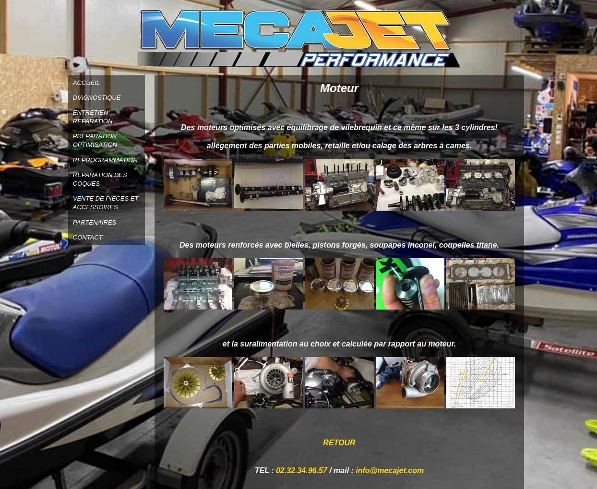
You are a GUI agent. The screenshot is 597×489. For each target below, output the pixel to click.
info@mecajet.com (390, 470)
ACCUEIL (86, 82)
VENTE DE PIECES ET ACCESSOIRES (106, 203)
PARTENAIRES (95, 222)
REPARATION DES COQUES (100, 179)
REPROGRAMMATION (105, 160)
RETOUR (339, 443)
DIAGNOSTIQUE (97, 97)
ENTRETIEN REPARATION (93, 117)
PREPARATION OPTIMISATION (95, 140)
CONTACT (88, 237)
